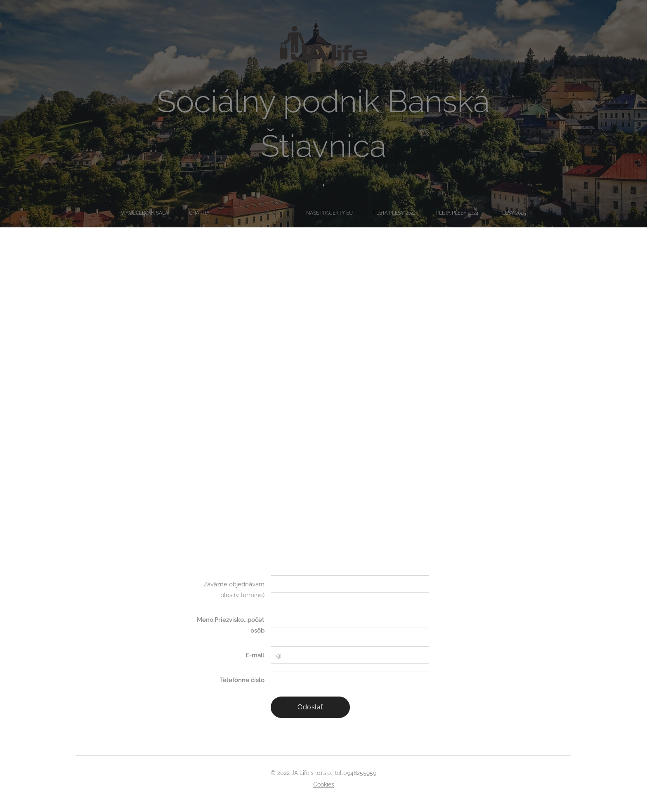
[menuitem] (267, 213)
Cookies (323, 784)
